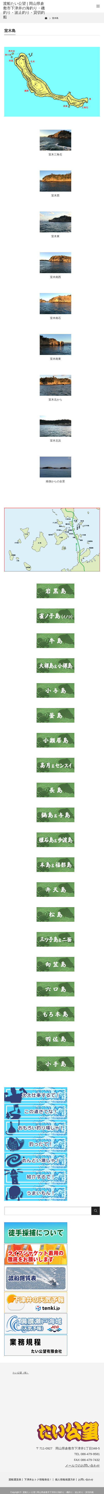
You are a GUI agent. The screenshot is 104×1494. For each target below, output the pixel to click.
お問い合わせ (85, 1479)
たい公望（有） (21, 1372)
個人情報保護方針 (65, 1479)
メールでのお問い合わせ (82, 1465)
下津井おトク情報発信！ (38, 1479)
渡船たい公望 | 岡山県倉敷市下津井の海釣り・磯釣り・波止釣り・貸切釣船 (58, 1492)
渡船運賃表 (15, 1479)
